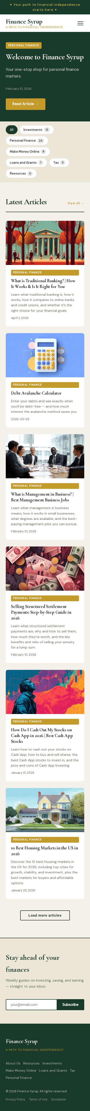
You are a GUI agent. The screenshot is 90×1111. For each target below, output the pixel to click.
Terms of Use (38, 1099)
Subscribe (70, 1005)
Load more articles (44, 915)
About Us (13, 1063)
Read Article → (25, 104)
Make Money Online (28, 151)
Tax (59, 162)
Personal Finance (27, 140)
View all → (75, 203)
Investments (37, 129)
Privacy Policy (15, 1099)
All (11, 130)
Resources (21, 173)
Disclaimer (58, 1099)
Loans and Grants (26, 162)
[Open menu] (80, 23)
